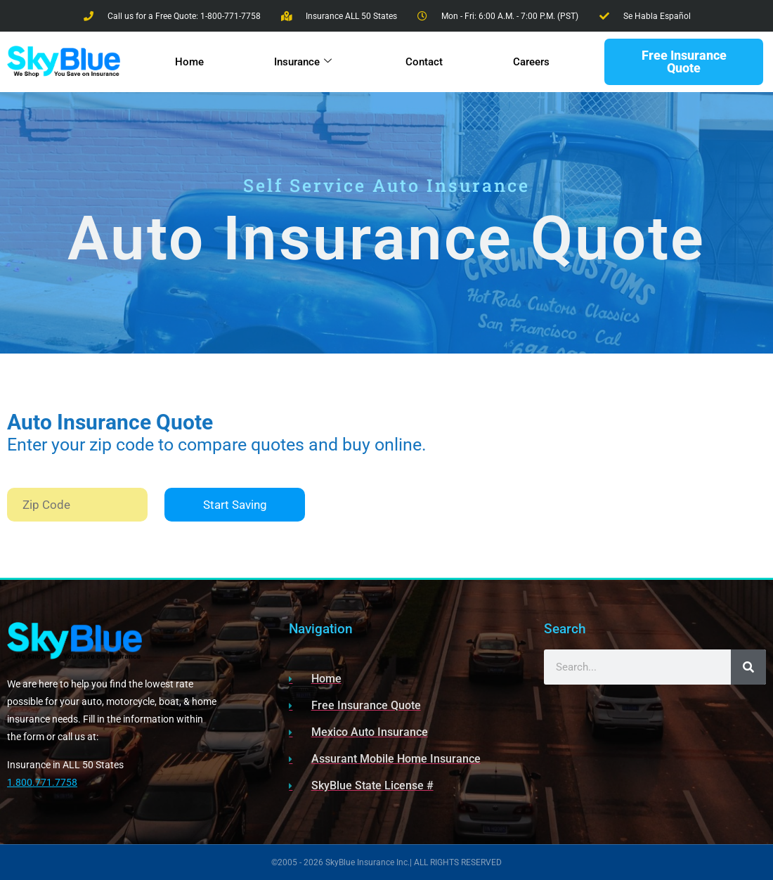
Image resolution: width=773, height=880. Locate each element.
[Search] (748, 667)
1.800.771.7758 (42, 782)
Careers (531, 62)
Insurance (302, 62)
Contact (424, 62)
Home (188, 62)
